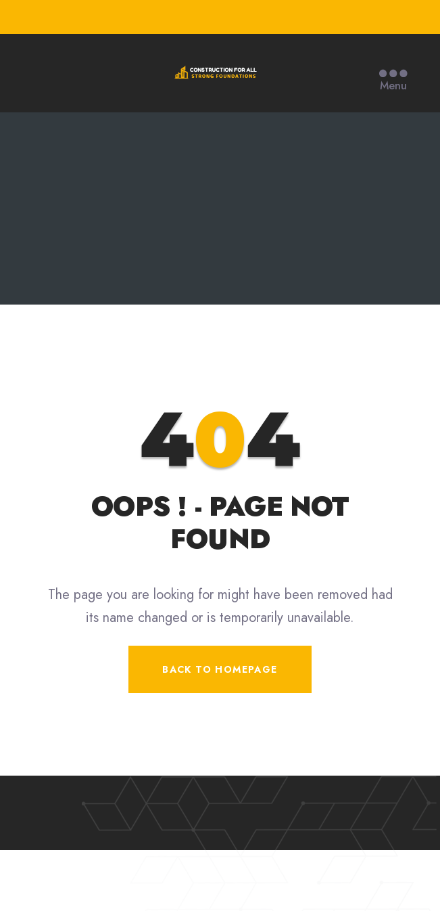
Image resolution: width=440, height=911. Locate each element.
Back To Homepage (219, 669)
